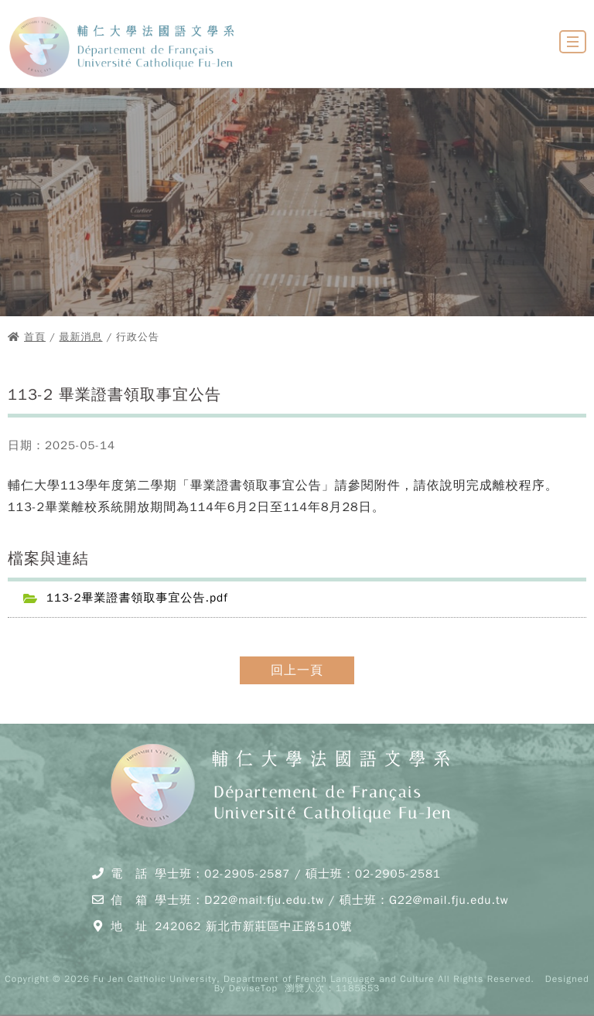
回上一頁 (297, 670)
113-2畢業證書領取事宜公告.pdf (137, 598)
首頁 (35, 336)
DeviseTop (253, 988)
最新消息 (81, 336)
